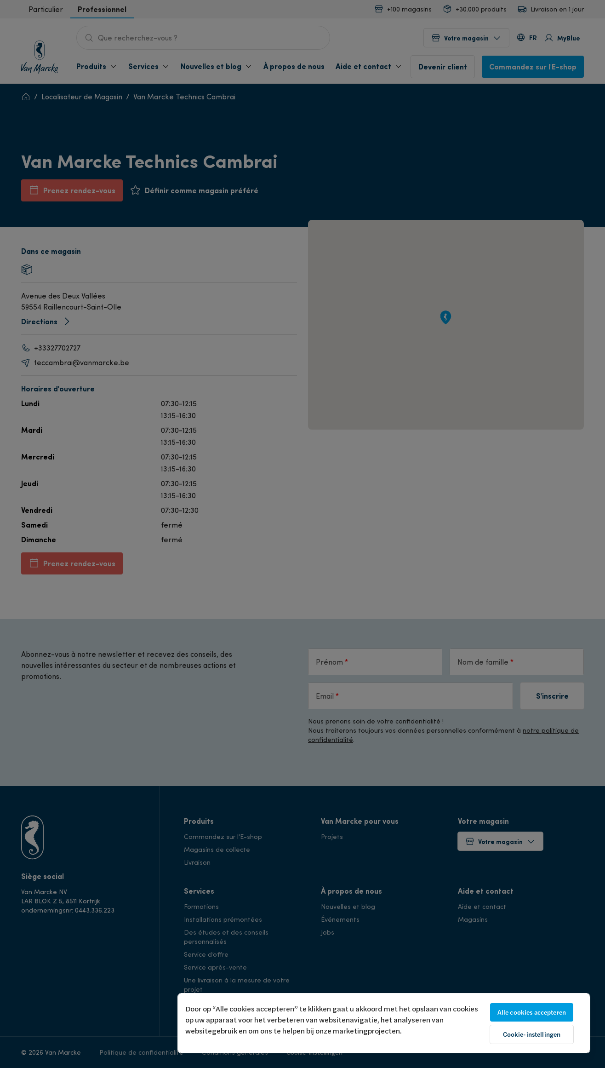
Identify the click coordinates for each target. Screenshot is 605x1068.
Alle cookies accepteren (531, 1012)
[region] (383, 1023)
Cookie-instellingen (532, 1034)
